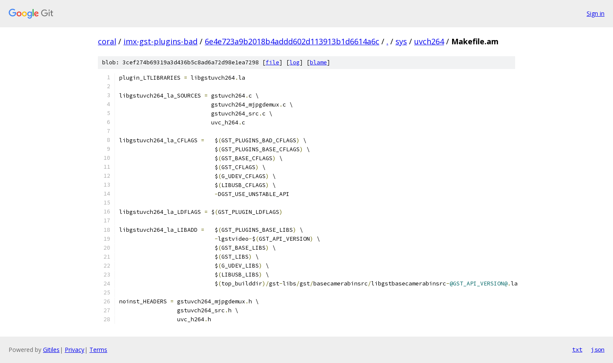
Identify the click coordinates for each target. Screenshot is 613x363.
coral (107, 41)
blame (318, 62)
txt (577, 349)
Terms (98, 350)
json (597, 349)
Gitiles (51, 350)
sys (401, 41)
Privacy (74, 350)
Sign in (595, 13)
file (272, 62)
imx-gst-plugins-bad (160, 41)
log (294, 62)
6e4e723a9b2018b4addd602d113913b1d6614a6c (292, 41)
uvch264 (429, 41)
